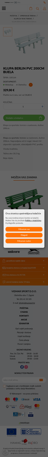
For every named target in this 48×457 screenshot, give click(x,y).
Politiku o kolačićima (33, 220)
